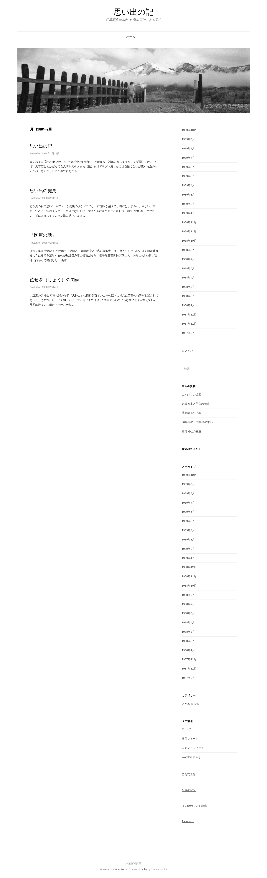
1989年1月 (188, 213)
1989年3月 (188, 194)
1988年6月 (188, 268)
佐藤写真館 (189, 774)
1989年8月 (188, 148)
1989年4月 (188, 185)
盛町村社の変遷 (191, 431)
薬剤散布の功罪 (191, 412)
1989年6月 (188, 167)
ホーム (130, 36)
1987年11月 (189, 323)
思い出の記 (134, 12)
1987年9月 (188, 332)
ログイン (187, 350)
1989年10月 (189, 129)
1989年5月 (188, 176)
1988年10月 (189, 240)
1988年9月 (188, 249)
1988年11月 (189, 231)
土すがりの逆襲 (191, 394)
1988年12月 (189, 222)
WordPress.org (191, 757)
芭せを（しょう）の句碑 (54, 279)
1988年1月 (188, 305)
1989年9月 (188, 139)
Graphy (143, 869)
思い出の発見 (43, 190)
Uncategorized (191, 703)
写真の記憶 (189, 790)
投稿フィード (190, 738)
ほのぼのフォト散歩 (194, 805)
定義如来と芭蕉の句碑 (196, 403)
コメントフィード (193, 747)
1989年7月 (188, 157)
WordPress (120, 869)
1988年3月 (188, 286)
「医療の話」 (43, 235)
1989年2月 (188, 203)
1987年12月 (189, 314)
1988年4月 (188, 277)
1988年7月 (188, 259)
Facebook (188, 821)
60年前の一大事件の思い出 (198, 422)
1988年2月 (188, 296)
